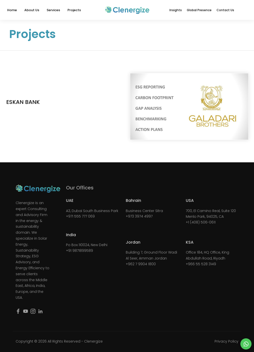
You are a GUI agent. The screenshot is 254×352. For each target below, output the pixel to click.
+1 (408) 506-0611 (201, 222)
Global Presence (199, 10)
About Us (31, 10)
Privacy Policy (226, 341)
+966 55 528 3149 (201, 264)
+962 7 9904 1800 (141, 264)
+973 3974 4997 (139, 216)
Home (12, 10)
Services (53, 10)
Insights (175, 10)
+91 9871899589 (79, 250)
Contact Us (225, 10)
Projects (74, 10)
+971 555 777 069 (80, 216)
